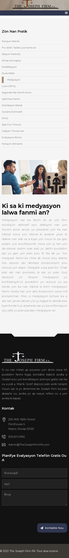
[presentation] (30, 514)
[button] (66, 13)
